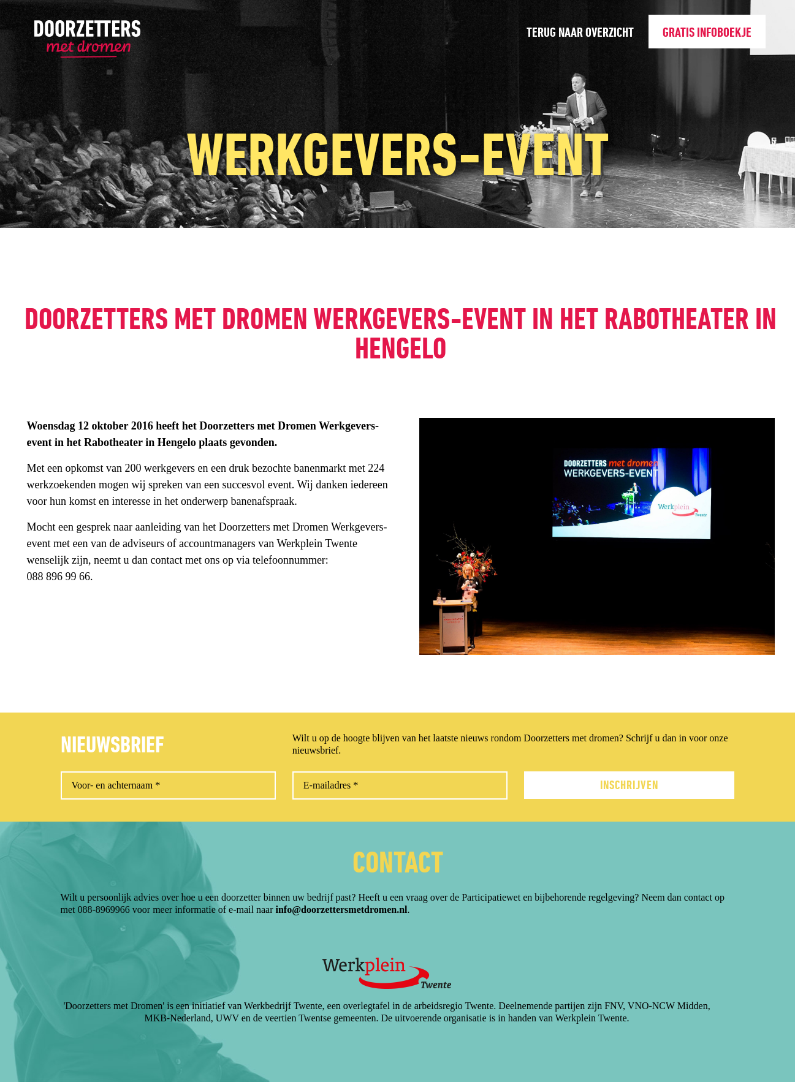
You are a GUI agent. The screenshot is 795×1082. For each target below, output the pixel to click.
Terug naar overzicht (580, 32)
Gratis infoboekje (707, 32)
